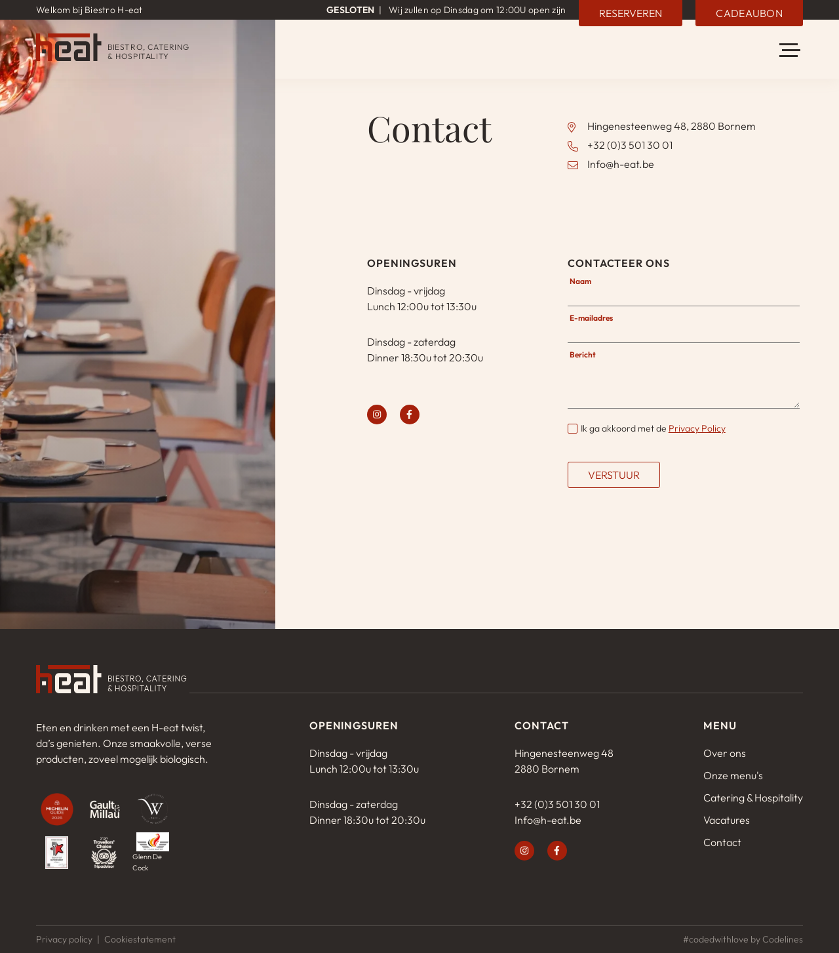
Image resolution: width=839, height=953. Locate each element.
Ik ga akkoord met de (653, 428)
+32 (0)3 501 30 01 (630, 145)
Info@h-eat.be (620, 164)
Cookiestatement (140, 939)
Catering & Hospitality (753, 797)
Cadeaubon (749, 12)
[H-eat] (112, 57)
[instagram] (377, 414)
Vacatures (726, 819)
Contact (722, 842)
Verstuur (614, 474)
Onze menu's (733, 775)
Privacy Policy (697, 428)
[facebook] (410, 414)
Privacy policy (64, 939)
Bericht (583, 354)
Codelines (782, 939)
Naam (580, 281)
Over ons (724, 753)
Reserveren (631, 12)
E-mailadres (591, 318)
